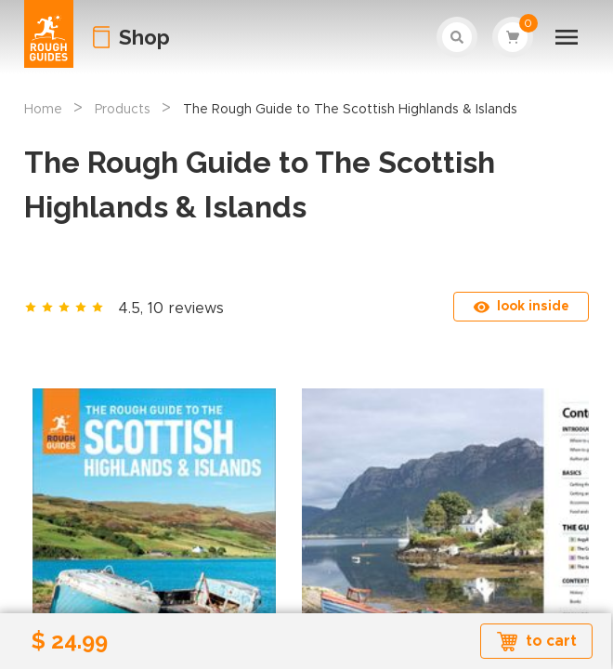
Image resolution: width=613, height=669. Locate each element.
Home (43, 109)
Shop (144, 37)
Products (122, 109)
